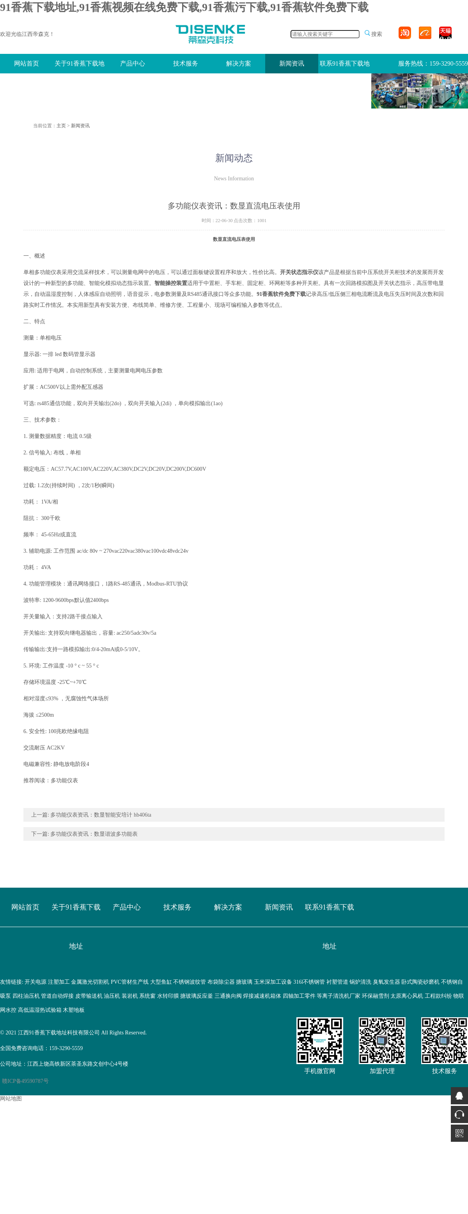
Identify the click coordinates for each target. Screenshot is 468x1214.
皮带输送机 (89, 996)
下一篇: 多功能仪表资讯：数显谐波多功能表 (84, 834)
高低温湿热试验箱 (40, 1010)
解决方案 (238, 63)
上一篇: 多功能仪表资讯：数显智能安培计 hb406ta (91, 815)
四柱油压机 (26, 996)
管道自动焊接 (57, 996)
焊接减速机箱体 (262, 996)
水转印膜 (168, 996)
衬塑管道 (337, 982)
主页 (61, 125)
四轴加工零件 (299, 996)
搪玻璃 (244, 982)
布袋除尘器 (221, 982)
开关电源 (35, 982)
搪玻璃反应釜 (196, 996)
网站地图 (11, 1099)
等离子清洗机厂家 (338, 996)
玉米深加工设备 (273, 982)
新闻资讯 (291, 63)
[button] (413, 105)
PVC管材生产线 (130, 982)
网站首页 (26, 63)
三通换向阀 (228, 996)
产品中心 (132, 63)
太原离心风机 (406, 996)
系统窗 (147, 996)
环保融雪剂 (375, 996)
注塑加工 (59, 982)
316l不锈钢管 (309, 982)
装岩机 (130, 996)
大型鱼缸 (161, 982)
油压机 (112, 996)
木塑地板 (74, 1010)
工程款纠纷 (438, 996)
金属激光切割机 (90, 982)
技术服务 (185, 63)
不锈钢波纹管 (189, 982)
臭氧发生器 (386, 982)
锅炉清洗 (360, 982)
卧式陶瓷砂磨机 (420, 982)
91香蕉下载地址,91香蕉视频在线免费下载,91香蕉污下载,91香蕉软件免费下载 (184, 7)
